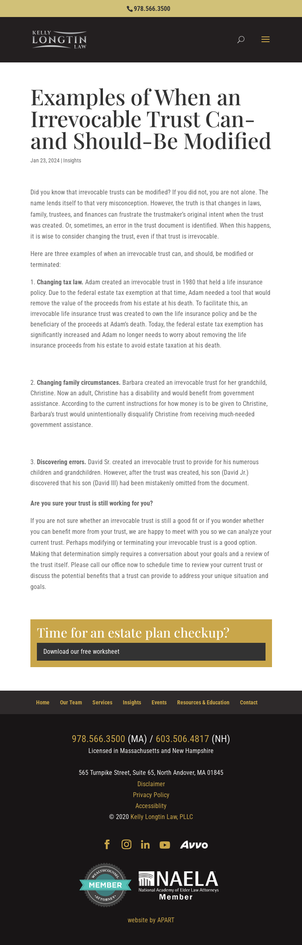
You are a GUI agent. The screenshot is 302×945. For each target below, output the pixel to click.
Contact (248, 702)
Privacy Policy (151, 795)
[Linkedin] (145, 845)
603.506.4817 (182, 738)
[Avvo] (194, 845)
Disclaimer (151, 784)
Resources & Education (203, 702)
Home (42, 702)
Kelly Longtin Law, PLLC (162, 817)
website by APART (151, 920)
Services (102, 702)
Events (159, 702)
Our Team (71, 702)
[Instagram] (126, 845)
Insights (72, 160)
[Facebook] (107, 845)
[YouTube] (164, 845)
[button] (265, 44)
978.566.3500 (152, 9)
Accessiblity (151, 806)
